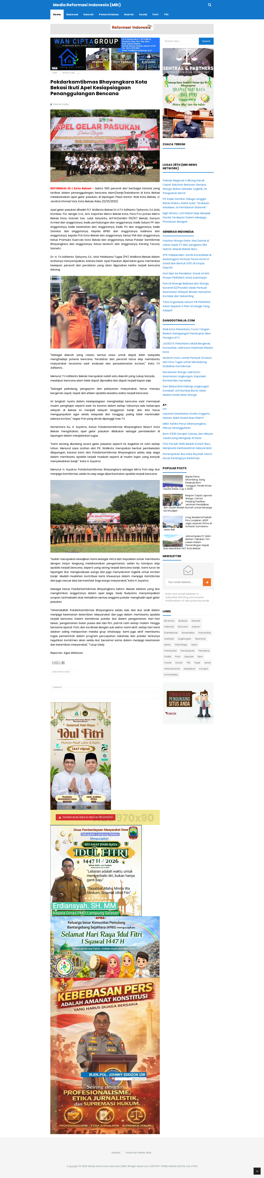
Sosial (167, 662)
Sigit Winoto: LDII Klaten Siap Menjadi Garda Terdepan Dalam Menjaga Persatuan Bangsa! (186, 217)
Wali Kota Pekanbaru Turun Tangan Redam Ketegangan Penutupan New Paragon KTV (187, 333)
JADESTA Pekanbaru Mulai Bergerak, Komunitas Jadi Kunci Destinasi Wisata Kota (188, 347)
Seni (200, 656)
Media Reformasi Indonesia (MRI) (107, 1166)
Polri (177, 656)
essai (207, 662)
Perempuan (188, 650)
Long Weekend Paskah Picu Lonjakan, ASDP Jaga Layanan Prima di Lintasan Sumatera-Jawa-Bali (187, 523)
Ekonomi (183, 626)
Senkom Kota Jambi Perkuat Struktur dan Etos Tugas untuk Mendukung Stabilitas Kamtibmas (187, 362)
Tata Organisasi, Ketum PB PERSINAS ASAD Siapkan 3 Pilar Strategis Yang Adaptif (186, 306)
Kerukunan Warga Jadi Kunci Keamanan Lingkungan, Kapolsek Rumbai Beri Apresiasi (184, 376)
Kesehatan (188, 632)
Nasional (200, 638)
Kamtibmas (171, 632)
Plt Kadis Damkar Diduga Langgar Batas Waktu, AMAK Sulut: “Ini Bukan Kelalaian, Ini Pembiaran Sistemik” (186, 203)
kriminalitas (171, 674)
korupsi (203, 668)
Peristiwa (204, 650)
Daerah (196, 620)
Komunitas (205, 632)
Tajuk (197, 662)
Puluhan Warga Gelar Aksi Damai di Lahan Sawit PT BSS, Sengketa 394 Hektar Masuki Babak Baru (186, 245)
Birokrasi (169, 620)
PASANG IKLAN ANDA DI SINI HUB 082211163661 (88, 817)
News (167, 644)
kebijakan (189, 668)
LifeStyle (169, 638)
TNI (188, 662)
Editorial (169, 626)
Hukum (196, 626)
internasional (172, 668)
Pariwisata (170, 650)
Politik (167, 656)
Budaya (183, 620)
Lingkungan (184, 638)
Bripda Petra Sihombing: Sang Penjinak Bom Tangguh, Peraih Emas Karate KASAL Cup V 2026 (187, 482)
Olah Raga (181, 644)
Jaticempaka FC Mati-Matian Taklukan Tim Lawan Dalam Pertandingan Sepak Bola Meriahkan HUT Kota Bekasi (187, 542)
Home (55, 72)
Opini (194, 644)
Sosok (179, 662)
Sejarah (189, 656)
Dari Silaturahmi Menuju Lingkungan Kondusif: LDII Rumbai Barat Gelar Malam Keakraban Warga (186, 390)
